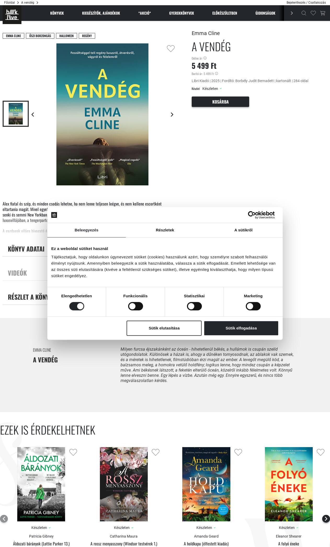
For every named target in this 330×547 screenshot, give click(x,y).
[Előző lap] (33, 114)
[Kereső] (304, 13)
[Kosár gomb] (322, 13)
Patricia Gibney (41, 536)
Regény (87, 35)
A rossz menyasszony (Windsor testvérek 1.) (123, 543)
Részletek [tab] (165, 230)
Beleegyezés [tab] (86, 230)
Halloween (66, 35)
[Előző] (289, 13)
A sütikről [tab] (243, 230)
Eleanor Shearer (288, 536)
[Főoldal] (12, 14)
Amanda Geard (206, 536)
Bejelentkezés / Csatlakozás (306, 2)
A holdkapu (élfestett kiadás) (206, 543)
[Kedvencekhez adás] (171, 49)
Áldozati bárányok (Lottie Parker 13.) (41, 543)
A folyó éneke (288, 543)
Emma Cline (206, 33)
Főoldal (9, 2)
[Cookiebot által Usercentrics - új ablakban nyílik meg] (256, 215)
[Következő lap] (172, 114)
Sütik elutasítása (164, 328)
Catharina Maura (124, 536)
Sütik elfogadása (241, 328)
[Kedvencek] (313, 13)
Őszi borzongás (40, 35)
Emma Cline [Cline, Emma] (13, 35)
